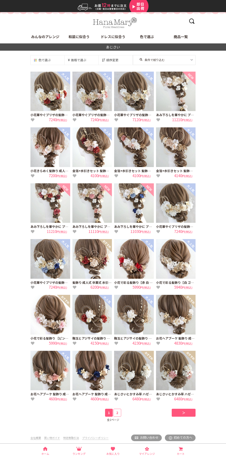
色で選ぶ (147, 36)
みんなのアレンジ (45, 36)
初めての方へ (183, 437)
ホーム (45, 453)
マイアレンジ (147, 453)
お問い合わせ (149, 437)
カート (181, 453)
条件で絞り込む (152, 60)
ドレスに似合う (113, 36)
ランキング (79, 453)
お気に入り (113, 453)
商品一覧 (181, 36)
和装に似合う (79, 36)
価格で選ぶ (78, 60)
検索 (192, 21)
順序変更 (112, 60)
